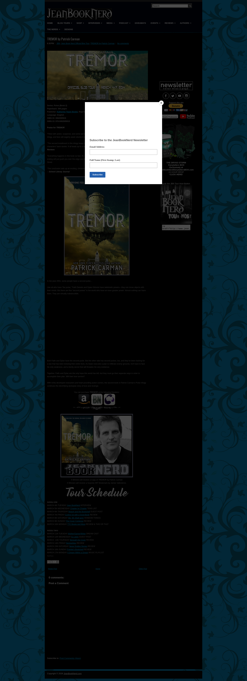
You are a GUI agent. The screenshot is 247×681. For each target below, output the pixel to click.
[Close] (161, 103)
